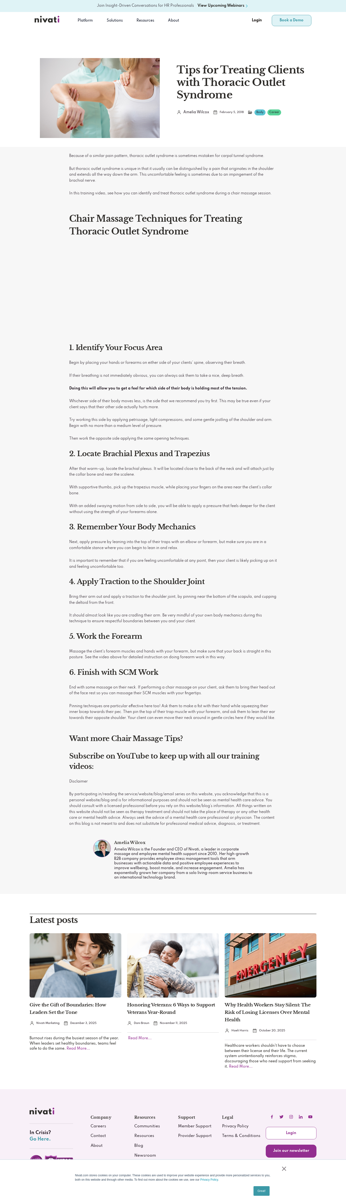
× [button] (283, 1168)
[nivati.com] (43, 1112)
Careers (98, 1126)
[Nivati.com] (48, 20)
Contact (98, 1136)
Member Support (194, 1126)
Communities (147, 1126)
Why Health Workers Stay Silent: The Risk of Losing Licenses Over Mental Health (267, 1012)
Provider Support (195, 1136)
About (173, 21)
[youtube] (310, 1116)
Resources (144, 1136)
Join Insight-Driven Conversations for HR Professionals (145, 6)
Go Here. (40, 1139)
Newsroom (145, 1156)
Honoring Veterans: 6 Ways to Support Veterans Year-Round (171, 1008)
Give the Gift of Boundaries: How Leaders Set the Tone (68, 1008)
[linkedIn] (300, 1116)
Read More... (78, 1049)
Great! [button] (262, 1191)
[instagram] (291, 1116)
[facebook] (272, 1116)
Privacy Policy (209, 1179)
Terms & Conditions (241, 1136)
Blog (138, 1146)
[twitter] (281, 1116)
